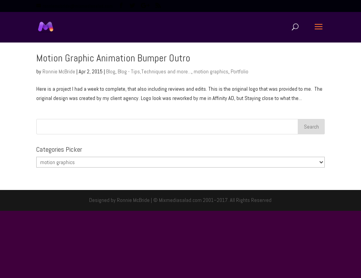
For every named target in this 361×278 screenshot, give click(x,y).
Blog (110, 71)
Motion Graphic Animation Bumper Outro (113, 58)
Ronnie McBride (58, 71)
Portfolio (239, 71)
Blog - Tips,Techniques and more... (154, 71)
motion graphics (211, 71)
